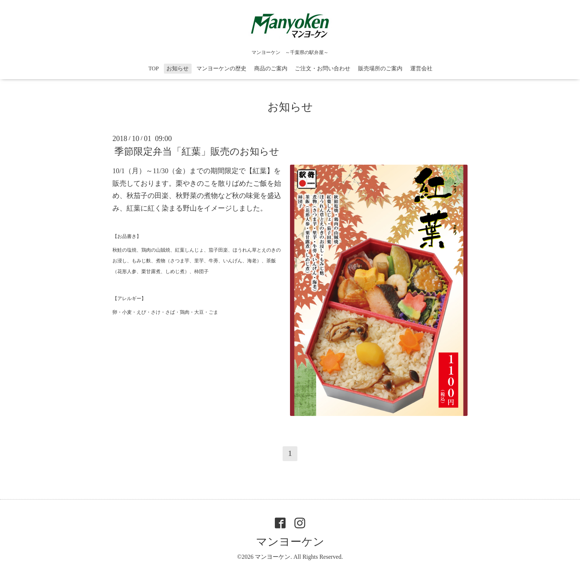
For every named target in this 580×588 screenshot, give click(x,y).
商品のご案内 (270, 68)
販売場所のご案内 (380, 68)
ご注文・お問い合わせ (322, 68)
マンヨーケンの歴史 (221, 68)
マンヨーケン (290, 541)
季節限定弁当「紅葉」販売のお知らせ (196, 151)
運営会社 (421, 68)
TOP (153, 68)
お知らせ (177, 68)
